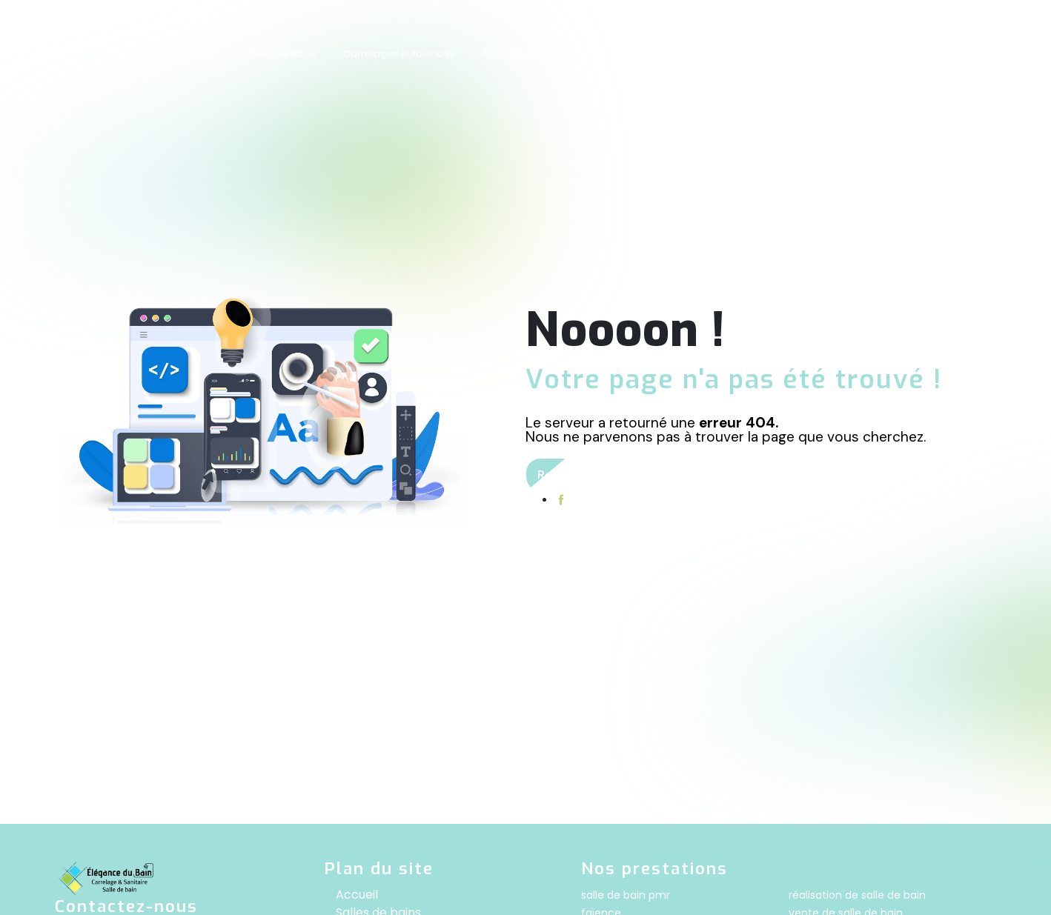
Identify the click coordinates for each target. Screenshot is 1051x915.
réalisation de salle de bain (857, 895)
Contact (874, 53)
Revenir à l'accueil (590, 474)
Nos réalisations (789, 53)
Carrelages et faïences (399, 53)
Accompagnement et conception (563, 53)
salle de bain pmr (625, 895)
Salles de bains (279, 53)
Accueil (198, 53)
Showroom (697, 53)
